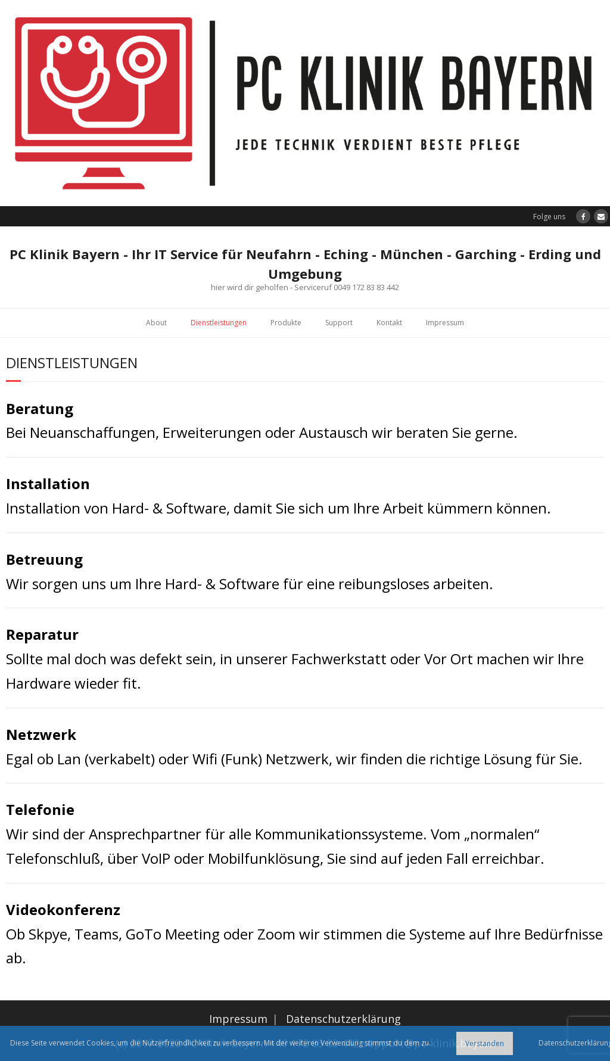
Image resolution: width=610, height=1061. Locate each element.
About (156, 323)
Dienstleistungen (219, 323)
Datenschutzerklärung (343, 1019)
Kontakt (389, 323)
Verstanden (484, 1043)
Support (339, 323)
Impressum (445, 323)
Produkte (285, 323)
